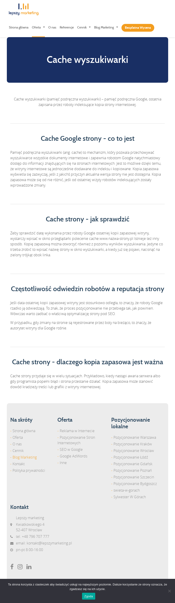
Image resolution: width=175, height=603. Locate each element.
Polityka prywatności (29, 470)
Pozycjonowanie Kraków (132, 443)
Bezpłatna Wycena (138, 27)
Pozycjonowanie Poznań (132, 470)
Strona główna (18, 27)
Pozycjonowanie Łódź (130, 457)
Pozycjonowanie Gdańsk (132, 463)
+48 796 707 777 (35, 536)
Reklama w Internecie (77, 430)
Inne (63, 462)
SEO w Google (71, 449)
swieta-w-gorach (126, 490)
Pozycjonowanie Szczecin (133, 477)
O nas (52, 27)
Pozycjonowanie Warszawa (134, 437)
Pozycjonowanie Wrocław (133, 450)
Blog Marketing (104, 27)
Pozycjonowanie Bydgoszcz (135, 483)
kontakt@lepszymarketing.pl (49, 543)
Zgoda (88, 596)
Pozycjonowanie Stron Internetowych (76, 440)
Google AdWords (73, 456)
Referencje (67, 27)
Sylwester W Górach (129, 496)
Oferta (36, 27)
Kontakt (19, 463)
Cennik (82, 27)
